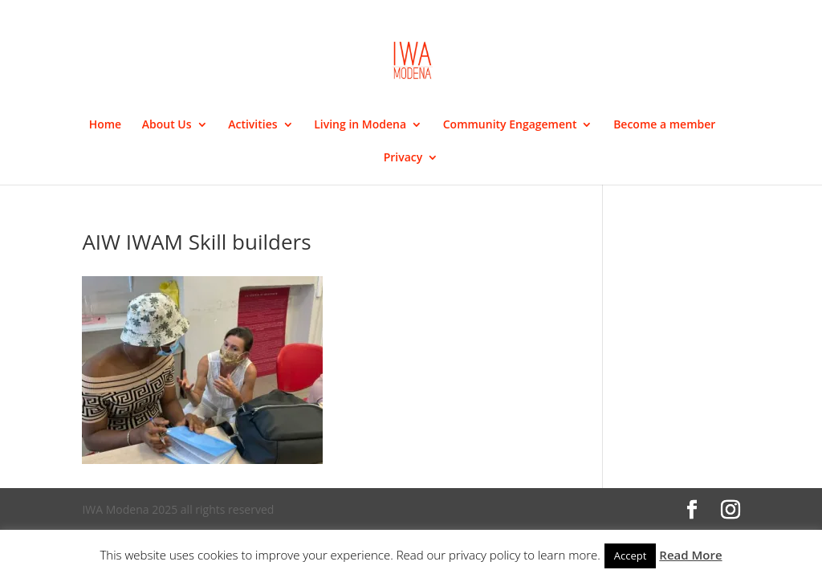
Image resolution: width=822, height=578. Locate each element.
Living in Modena (360, 125)
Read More (690, 555)
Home (105, 125)
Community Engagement (510, 125)
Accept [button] (630, 555)
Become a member (664, 125)
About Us (167, 125)
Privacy (403, 158)
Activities (252, 125)
